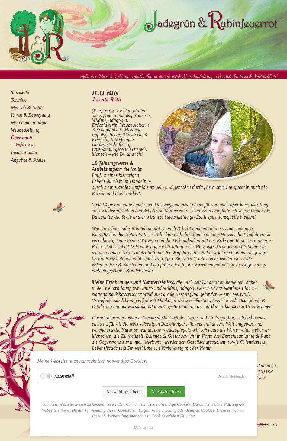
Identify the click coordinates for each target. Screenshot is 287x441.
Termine (19, 99)
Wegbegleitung (25, 130)
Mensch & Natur (27, 107)
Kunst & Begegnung (30, 115)
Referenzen (25, 144)
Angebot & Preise (28, 160)
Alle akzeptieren (166, 391)
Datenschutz (143, 427)
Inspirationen (24, 152)
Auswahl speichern (123, 391)
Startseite (20, 92)
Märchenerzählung (29, 122)
